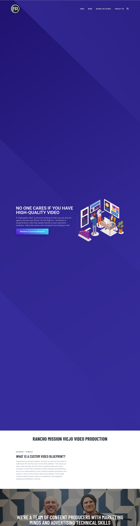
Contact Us (119, 9)
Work (90, 9)
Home (82, 9)
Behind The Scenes (103, 9)
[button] (127, 8)
